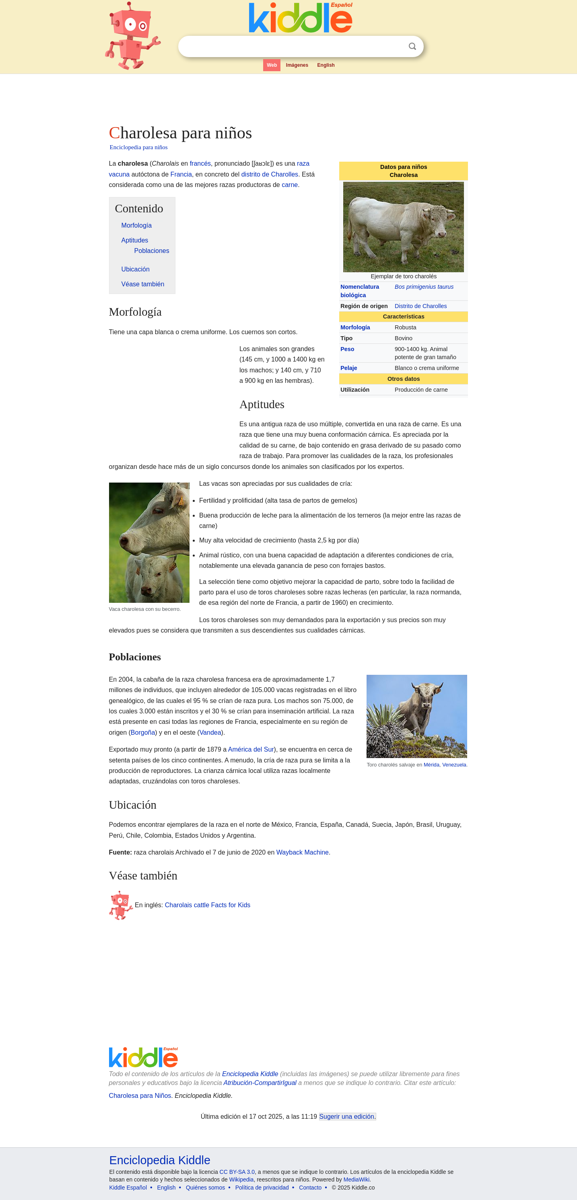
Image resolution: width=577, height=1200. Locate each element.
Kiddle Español (128, 1187)
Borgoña (143, 732)
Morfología (355, 327)
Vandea (210, 732)
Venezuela (454, 765)
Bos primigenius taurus (424, 287)
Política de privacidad (262, 1187)
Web (272, 65)
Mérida (431, 765)
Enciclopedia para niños (139, 147)
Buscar (412, 46)
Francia (181, 174)
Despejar (396, 46)
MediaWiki (357, 1179)
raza (303, 163)
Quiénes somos (205, 1187)
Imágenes (297, 65)
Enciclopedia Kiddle (250, 1074)
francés (200, 163)
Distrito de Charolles (421, 306)
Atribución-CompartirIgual (260, 1082)
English (326, 65)
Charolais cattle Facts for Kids (208, 904)
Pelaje (348, 368)
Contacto (310, 1187)
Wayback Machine (302, 852)
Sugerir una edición (346, 1116)
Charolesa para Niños (140, 1095)
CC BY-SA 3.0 (237, 1172)
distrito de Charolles (269, 174)
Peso (347, 349)
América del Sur (251, 749)
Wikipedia (241, 1179)
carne (290, 184)
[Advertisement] (288, 96)
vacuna (119, 174)
